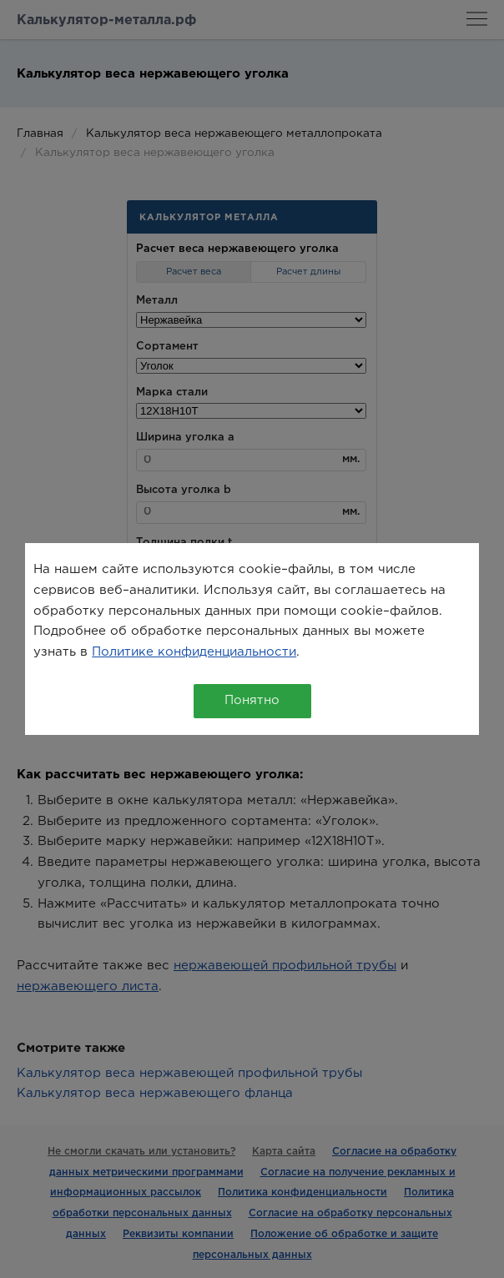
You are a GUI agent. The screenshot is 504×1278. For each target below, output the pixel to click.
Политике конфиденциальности (194, 652)
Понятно (252, 700)
